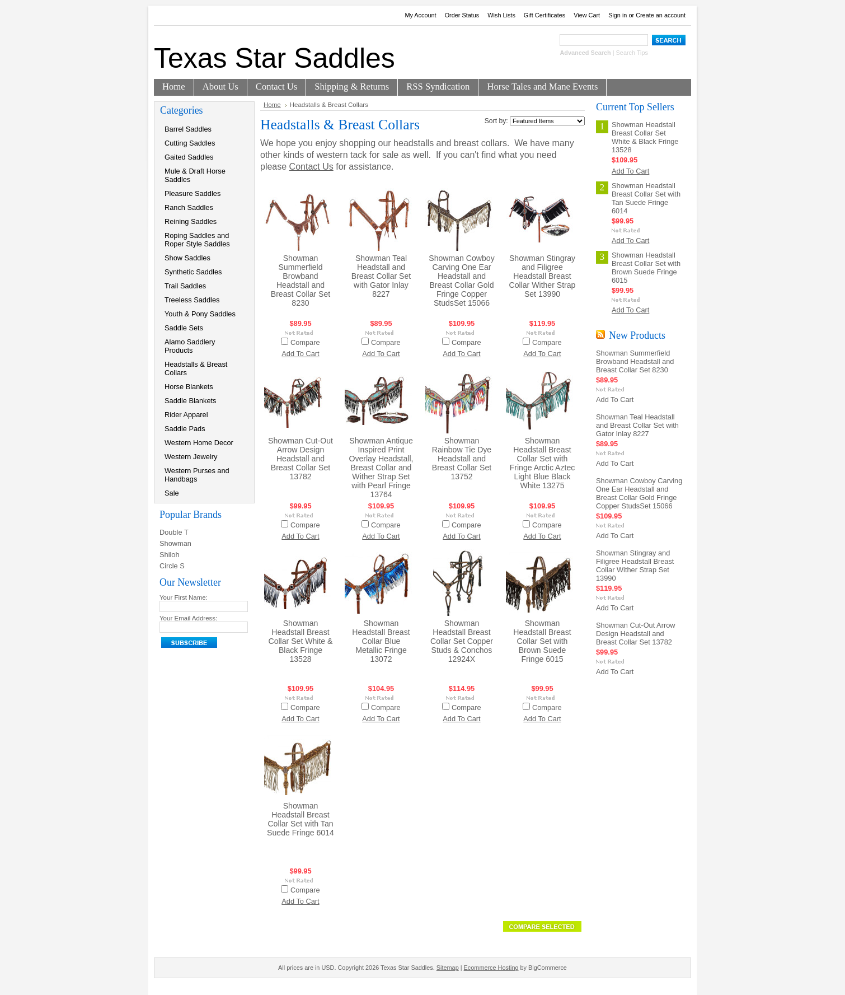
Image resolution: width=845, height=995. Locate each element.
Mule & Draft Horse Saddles (195, 175)
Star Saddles (274, 58)
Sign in (617, 15)
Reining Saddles (191, 221)
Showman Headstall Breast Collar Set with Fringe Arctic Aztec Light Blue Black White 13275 (542, 463)
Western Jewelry (191, 456)
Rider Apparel (186, 414)
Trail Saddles (185, 286)
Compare (305, 342)
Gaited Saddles (189, 157)
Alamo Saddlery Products (190, 346)
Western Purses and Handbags (197, 474)
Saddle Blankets (190, 400)
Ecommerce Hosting (491, 967)
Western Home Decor (199, 442)
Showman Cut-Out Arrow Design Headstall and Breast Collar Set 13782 (300, 458)
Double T (174, 532)
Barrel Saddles (188, 129)
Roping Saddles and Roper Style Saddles (197, 239)
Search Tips (632, 52)
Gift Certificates (544, 15)
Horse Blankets (189, 386)
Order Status (462, 15)
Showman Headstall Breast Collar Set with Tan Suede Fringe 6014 (300, 819)
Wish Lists (501, 15)
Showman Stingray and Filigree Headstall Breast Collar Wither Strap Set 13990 (542, 276)
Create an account (661, 15)
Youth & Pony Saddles (200, 314)
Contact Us (311, 166)
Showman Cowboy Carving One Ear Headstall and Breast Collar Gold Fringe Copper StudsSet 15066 (461, 280)
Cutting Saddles (190, 143)
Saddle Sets (184, 328)
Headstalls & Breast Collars (196, 368)
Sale (172, 493)
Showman (175, 543)
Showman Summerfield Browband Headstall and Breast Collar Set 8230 (300, 280)
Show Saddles (187, 258)
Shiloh (169, 554)
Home (272, 104)
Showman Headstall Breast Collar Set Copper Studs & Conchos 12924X (461, 641)
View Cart (587, 15)
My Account (420, 15)
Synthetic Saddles (193, 272)
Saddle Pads (185, 428)
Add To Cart (300, 353)
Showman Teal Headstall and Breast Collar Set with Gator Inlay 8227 (381, 276)
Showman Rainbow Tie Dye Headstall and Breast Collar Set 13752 (461, 458)
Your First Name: (183, 597)
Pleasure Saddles (192, 193)
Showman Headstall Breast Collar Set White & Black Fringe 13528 (300, 641)
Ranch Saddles (189, 207)
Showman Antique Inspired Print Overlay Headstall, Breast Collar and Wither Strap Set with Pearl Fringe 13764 (381, 467)
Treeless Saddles (192, 300)
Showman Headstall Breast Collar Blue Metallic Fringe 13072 (381, 641)
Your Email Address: (188, 618)
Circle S (172, 566)
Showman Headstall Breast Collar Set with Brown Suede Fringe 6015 (542, 641)
